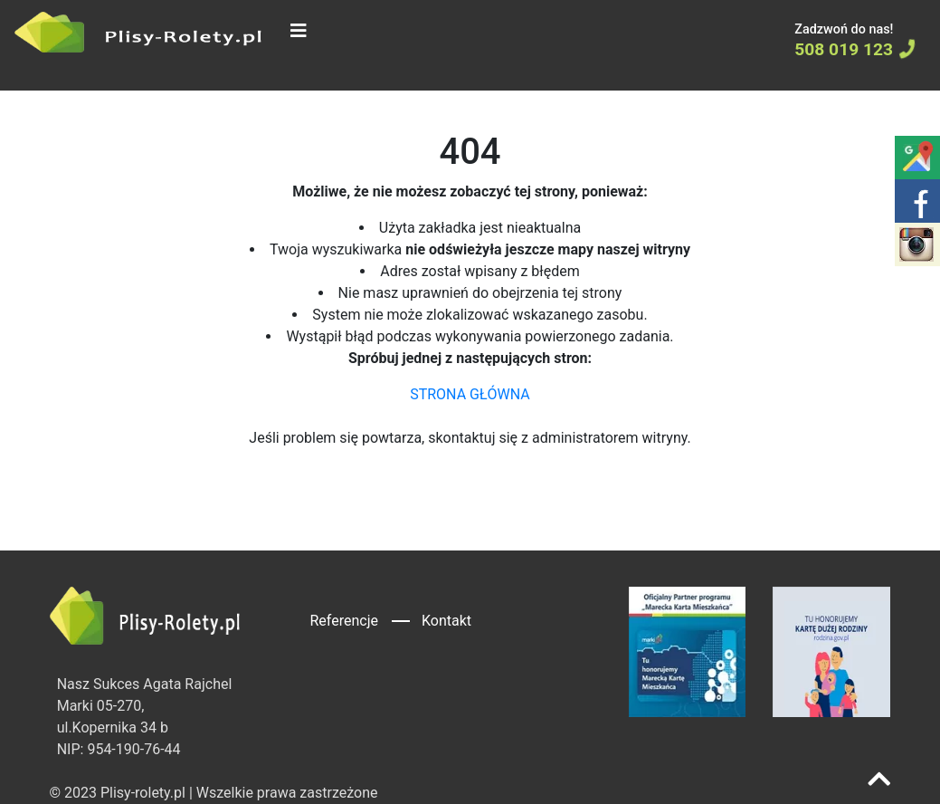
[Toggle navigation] (299, 30)
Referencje (344, 620)
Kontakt (446, 620)
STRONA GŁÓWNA (470, 394)
